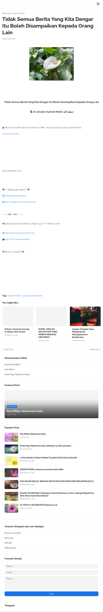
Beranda (6, 13)
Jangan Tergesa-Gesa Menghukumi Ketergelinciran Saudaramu (83, 333)
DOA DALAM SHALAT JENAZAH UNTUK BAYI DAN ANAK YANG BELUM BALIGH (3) (57, 481)
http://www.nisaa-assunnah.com (20, 233)
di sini (19, 171)
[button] (98, 4)
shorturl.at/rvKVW (10, 134)
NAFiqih (8, 543)
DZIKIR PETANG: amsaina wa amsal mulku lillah (41, 469)
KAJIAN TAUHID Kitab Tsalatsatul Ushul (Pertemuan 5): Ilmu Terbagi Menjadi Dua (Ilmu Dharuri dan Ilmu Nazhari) (57, 494)
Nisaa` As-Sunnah (13, 533)
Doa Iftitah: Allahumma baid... (33, 434)
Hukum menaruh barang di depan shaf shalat (17, 330)
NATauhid (9, 538)
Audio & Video (18, 13)
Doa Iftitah (9, 369)
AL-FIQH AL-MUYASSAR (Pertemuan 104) (38, 505)
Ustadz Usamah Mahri (32, 296)
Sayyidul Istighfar (12, 364)
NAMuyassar (10, 548)
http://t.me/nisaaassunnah (17, 239)
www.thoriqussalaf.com (15, 196)
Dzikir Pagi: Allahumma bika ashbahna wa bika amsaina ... (46, 446)
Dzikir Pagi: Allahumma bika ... (18, 374)
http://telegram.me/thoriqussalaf (20, 202)
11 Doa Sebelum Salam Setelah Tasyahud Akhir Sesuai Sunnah (48, 457)
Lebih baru (8, 349)
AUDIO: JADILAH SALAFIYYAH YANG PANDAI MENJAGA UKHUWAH (47, 333)
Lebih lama (94, 349)
